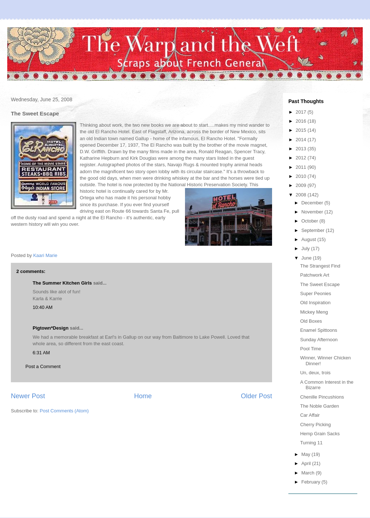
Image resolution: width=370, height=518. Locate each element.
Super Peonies (315, 293)
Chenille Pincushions (322, 397)
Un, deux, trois (315, 372)
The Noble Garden (319, 406)
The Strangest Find (320, 266)
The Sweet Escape (320, 284)
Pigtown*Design (51, 328)
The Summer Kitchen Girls (62, 283)
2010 (302, 176)
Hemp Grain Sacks (320, 433)
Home (143, 396)
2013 (302, 148)
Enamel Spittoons (318, 330)
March (308, 473)
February (311, 482)
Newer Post (28, 396)
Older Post (256, 396)
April (306, 463)
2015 (302, 130)
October (310, 221)
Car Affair (310, 415)
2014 (302, 139)
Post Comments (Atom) (64, 410)
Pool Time (310, 348)
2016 (302, 121)
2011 (302, 167)
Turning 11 (311, 442)
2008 (302, 194)
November (313, 212)
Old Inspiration (315, 302)
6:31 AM (41, 352)
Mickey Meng (314, 312)
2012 (302, 157)
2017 (302, 112)
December (313, 202)
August (309, 239)
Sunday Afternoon (318, 339)
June (307, 258)
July (306, 248)
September (313, 230)
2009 (302, 185)
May (306, 454)
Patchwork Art (314, 275)
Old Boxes (311, 321)
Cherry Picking (315, 424)
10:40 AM (43, 307)
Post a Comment (43, 366)
